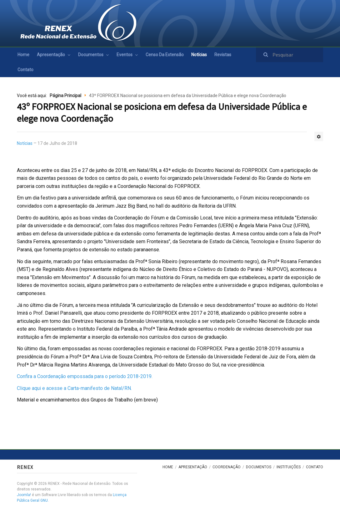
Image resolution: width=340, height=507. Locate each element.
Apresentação (51, 54)
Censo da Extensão (165, 54)
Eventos (124, 54)
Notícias (199, 54)
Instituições (289, 467)
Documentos (90, 54)
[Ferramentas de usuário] (318, 136)
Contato (25, 69)
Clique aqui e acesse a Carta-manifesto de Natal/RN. (74, 388)
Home (23, 54)
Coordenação (226, 467)
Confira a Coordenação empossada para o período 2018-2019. (84, 376)
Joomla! (24, 495)
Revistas (222, 54)
